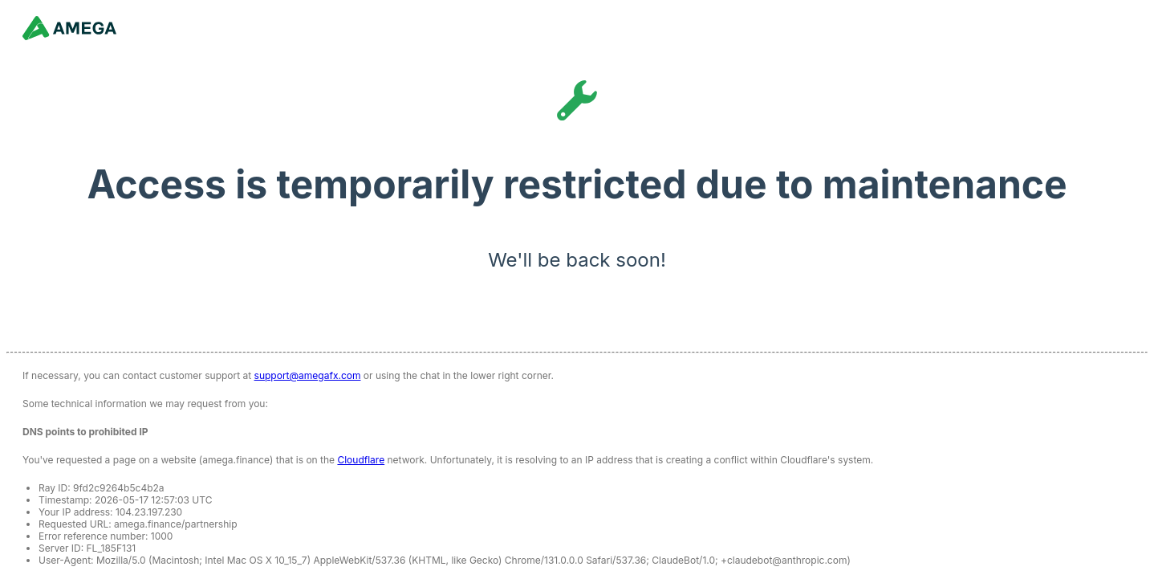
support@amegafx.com (307, 375)
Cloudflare (360, 460)
